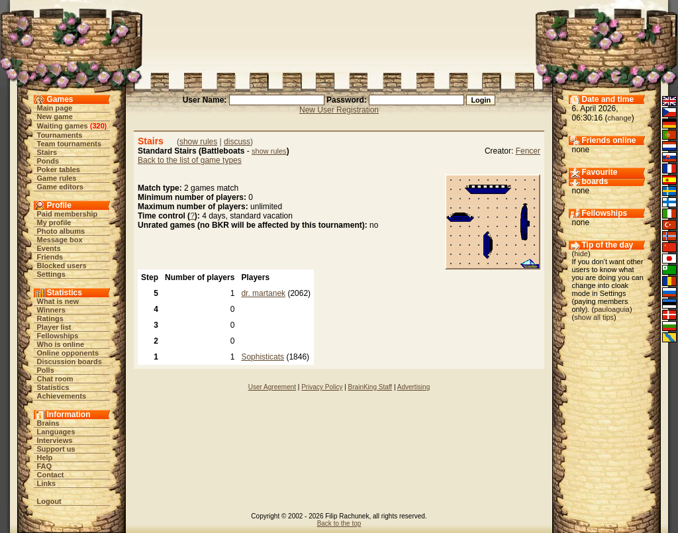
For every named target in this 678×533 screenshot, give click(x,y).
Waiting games (62, 126)
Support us (56, 449)
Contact (50, 475)
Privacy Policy (321, 387)
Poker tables (58, 169)
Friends (50, 257)
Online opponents (68, 353)
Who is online (61, 344)
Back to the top (339, 523)
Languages (56, 432)
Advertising (413, 387)
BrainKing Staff (370, 387)
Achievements (62, 396)
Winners (51, 310)
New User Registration (339, 110)
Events (49, 248)
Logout (49, 501)
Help (45, 457)
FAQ (44, 466)
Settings (51, 274)
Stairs (47, 152)
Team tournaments (69, 144)
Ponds (48, 161)
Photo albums (61, 231)
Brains (48, 423)
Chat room (55, 379)
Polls (45, 370)
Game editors (60, 187)
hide (581, 254)
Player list (54, 327)
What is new (58, 301)
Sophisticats (262, 357)
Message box (60, 240)
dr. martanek (263, 293)
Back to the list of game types (190, 160)
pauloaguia (612, 309)
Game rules (57, 178)
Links (46, 483)
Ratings (50, 318)
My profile (54, 222)
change (620, 118)
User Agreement (272, 387)
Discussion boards (69, 361)
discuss (237, 141)
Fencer (528, 151)
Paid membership (67, 214)
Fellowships (58, 336)
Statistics (53, 387)
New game (55, 117)
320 (98, 126)
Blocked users (62, 265)
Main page (55, 108)
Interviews (55, 440)
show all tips (594, 317)
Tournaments (60, 135)
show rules (198, 141)
